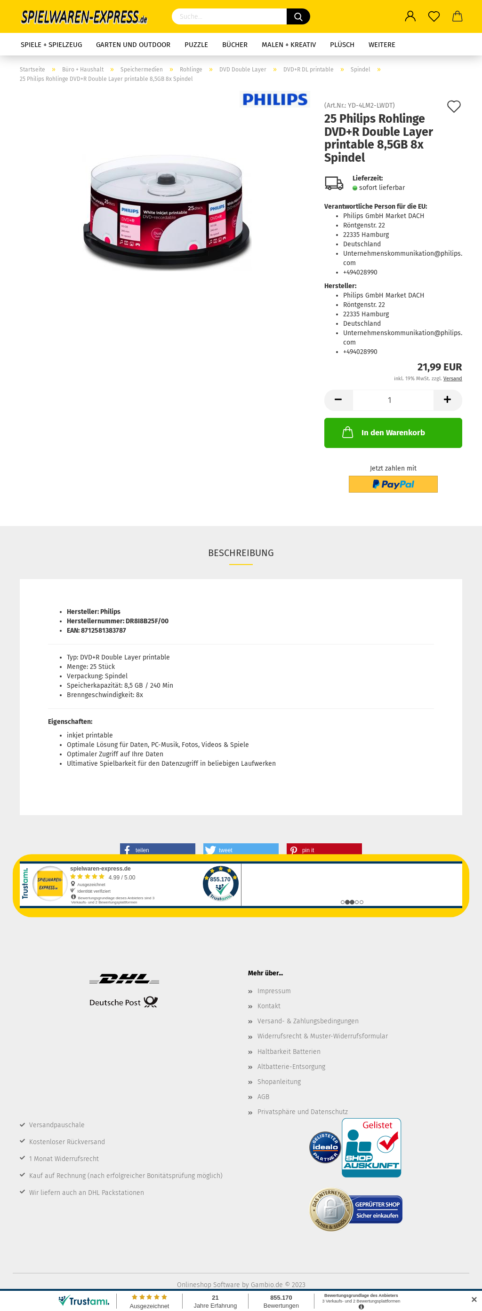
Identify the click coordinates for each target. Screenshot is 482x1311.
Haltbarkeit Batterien (289, 1052)
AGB (263, 1097)
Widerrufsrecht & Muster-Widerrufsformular (322, 1036)
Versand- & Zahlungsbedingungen (308, 1021)
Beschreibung (241, 552)
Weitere (382, 44)
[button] (157, 850)
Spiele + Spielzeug (51, 44)
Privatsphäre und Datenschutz (302, 1112)
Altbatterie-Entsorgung (291, 1067)
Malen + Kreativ (289, 44)
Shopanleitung (279, 1082)
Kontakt (269, 1006)
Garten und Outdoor (133, 44)
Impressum (274, 991)
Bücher (235, 44)
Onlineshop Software (208, 1285)
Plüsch (342, 44)
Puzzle (196, 44)
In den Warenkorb (382, 432)
